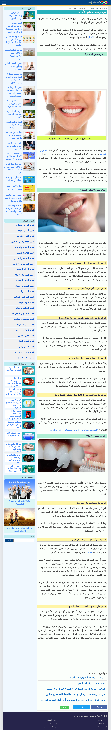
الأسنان (90, 37)
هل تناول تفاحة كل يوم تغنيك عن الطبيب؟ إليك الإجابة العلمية (75, 688)
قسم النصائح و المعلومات (22, 313)
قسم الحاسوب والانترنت (23, 264)
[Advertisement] (72, 72)
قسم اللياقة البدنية (25, 302)
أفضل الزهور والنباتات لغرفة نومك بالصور (15, 15)
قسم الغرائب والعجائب (23, 297)
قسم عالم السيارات (25, 324)
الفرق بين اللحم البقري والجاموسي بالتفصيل (14, 146)
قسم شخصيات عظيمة (24, 319)
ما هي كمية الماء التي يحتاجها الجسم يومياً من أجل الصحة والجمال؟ (73, 700)
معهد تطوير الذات (81, 716)
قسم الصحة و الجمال (24, 286)
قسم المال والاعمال (25, 308)
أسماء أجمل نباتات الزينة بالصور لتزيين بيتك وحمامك (13, 198)
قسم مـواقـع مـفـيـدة (24, 352)
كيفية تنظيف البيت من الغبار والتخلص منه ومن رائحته (14, 125)
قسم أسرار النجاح (26, 231)
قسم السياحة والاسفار (24, 275)
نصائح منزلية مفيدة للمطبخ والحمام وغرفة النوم (14, 135)
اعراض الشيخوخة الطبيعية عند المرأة (87, 677)
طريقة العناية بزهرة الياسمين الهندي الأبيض (13, 114)
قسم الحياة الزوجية (25, 269)
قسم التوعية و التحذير (24, 258)
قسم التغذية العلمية (25, 253)
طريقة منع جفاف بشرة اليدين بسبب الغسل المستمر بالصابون (75, 694)
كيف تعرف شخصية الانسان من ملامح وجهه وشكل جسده (13, 156)
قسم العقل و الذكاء (25, 291)
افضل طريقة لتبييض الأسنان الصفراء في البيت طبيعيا (73, 430)
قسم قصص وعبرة (26, 347)
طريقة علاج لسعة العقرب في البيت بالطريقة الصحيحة (14, 104)
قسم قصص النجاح (26, 341)
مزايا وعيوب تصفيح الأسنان (92, 12)
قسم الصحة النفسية (25, 280)
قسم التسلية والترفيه (24, 247)
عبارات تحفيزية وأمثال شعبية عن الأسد (13, 424)
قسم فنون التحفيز (26, 335)
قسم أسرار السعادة (25, 225)
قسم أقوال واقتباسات (24, 236)
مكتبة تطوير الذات (26, 358)
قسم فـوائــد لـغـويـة (25, 330)
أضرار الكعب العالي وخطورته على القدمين (13, 66)
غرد (81, 707)
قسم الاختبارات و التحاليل (22, 242)
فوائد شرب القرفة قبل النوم (91, 683)
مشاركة (98, 707)
